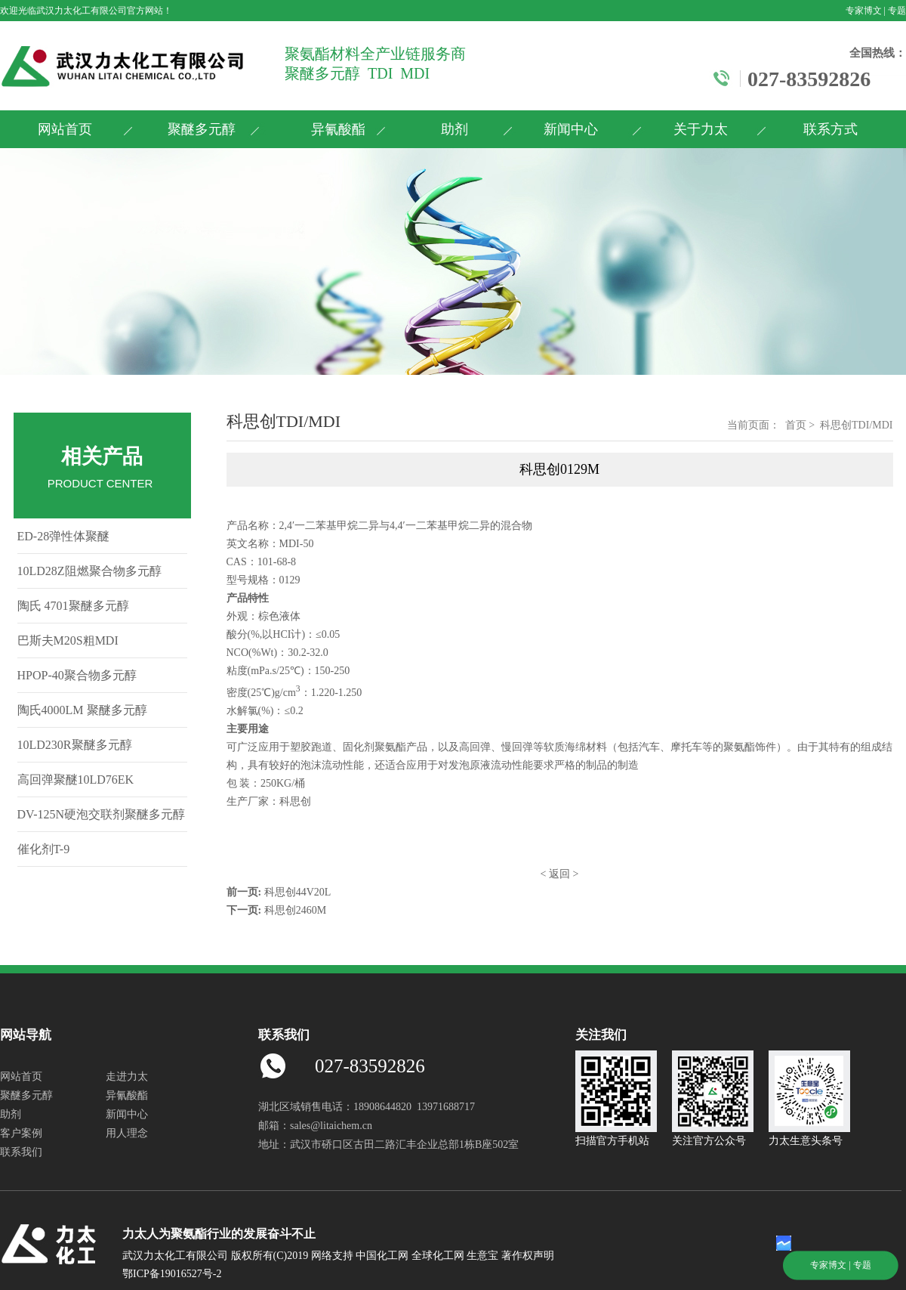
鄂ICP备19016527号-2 (171, 1273)
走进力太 (127, 1076)
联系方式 (830, 129)
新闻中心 (571, 129)
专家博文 (864, 10)
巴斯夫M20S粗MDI (68, 640)
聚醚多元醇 (202, 129)
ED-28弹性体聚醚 (63, 536)
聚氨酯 (390, 747)
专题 (897, 10)
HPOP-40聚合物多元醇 (77, 675)
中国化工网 (382, 1255)
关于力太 (700, 129)
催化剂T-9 (43, 849)
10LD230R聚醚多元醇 (74, 744)
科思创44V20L (297, 892)
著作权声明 (527, 1255)
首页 (795, 425)
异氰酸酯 (338, 129)
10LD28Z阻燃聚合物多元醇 (89, 571)
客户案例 (21, 1133)
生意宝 (482, 1255)
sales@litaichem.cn (331, 1125)
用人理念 (127, 1133)
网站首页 (65, 129)
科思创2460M (295, 910)
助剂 (454, 129)
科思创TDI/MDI (856, 425)
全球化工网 (437, 1255)
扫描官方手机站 (616, 1134)
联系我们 (21, 1152)
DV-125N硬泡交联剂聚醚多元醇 (101, 814)
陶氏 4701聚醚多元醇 (73, 605)
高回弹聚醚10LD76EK (75, 779)
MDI (289, 543)
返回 (559, 874)
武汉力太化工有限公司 (81, 10)
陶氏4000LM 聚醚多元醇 (82, 710)
